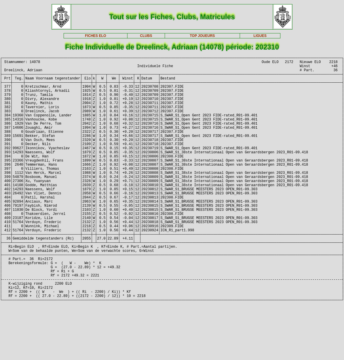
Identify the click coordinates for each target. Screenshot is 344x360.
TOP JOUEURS (202, 36)
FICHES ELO (95, 36)
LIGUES (260, 36)
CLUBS (146, 36)
